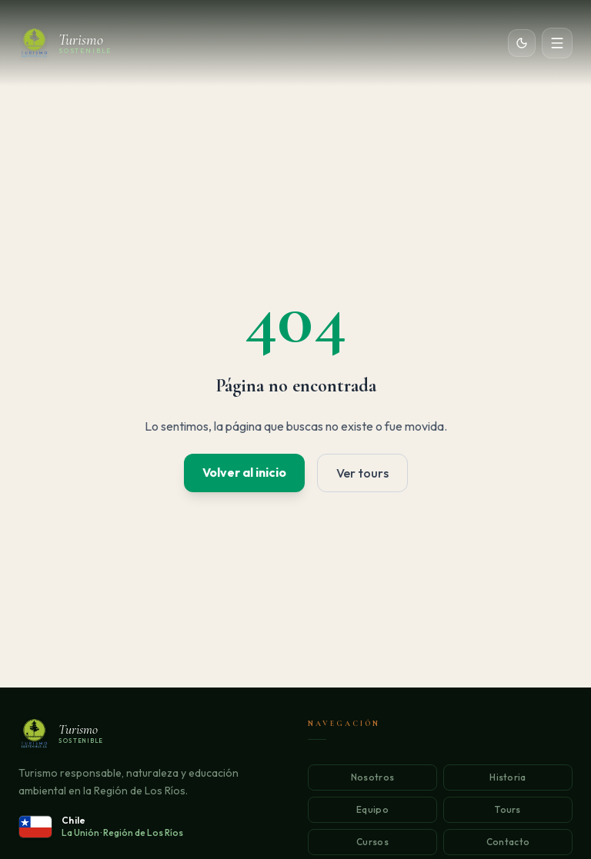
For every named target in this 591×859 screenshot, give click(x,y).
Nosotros (372, 777)
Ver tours (362, 473)
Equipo (372, 809)
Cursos (372, 841)
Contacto (507, 841)
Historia (507, 777)
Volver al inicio (244, 472)
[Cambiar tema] (522, 43)
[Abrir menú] (557, 43)
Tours (508, 809)
